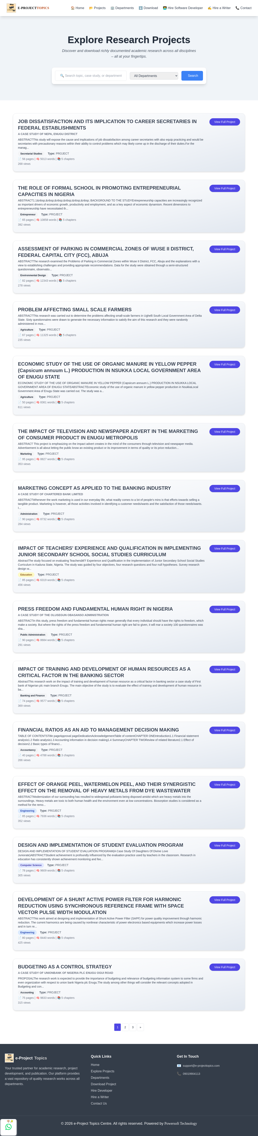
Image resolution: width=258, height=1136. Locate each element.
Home (95, 1064)
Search (193, 75)
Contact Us (99, 1103)
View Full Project (224, 121)
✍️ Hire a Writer (219, 8)
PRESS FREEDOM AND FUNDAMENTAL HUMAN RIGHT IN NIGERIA (95, 609)
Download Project (103, 1084)
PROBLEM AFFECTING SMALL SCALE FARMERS (75, 309)
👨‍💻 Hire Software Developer (183, 8)
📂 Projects (97, 8)
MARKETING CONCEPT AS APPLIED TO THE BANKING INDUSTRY (94, 488)
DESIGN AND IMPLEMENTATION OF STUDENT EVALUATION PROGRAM (100, 845)
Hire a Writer (100, 1097)
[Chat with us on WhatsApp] (8, 1127)
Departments (100, 1077)
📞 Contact (243, 8)
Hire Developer (101, 1090)
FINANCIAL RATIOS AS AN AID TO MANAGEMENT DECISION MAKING (98, 729)
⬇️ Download (148, 8)
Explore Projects (102, 1071)
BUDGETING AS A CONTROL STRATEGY (65, 966)
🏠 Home (77, 8)
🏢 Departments (122, 8)
